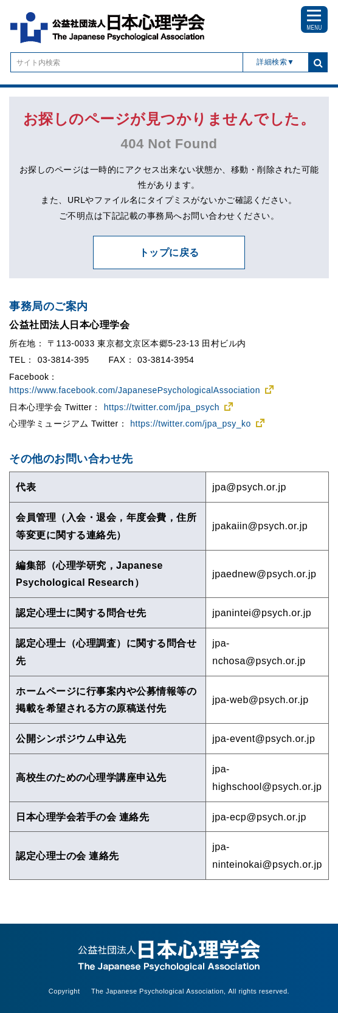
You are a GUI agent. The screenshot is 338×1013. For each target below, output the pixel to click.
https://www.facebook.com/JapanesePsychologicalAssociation (134, 390)
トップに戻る (169, 252)
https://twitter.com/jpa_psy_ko (190, 423)
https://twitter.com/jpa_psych (161, 407)
